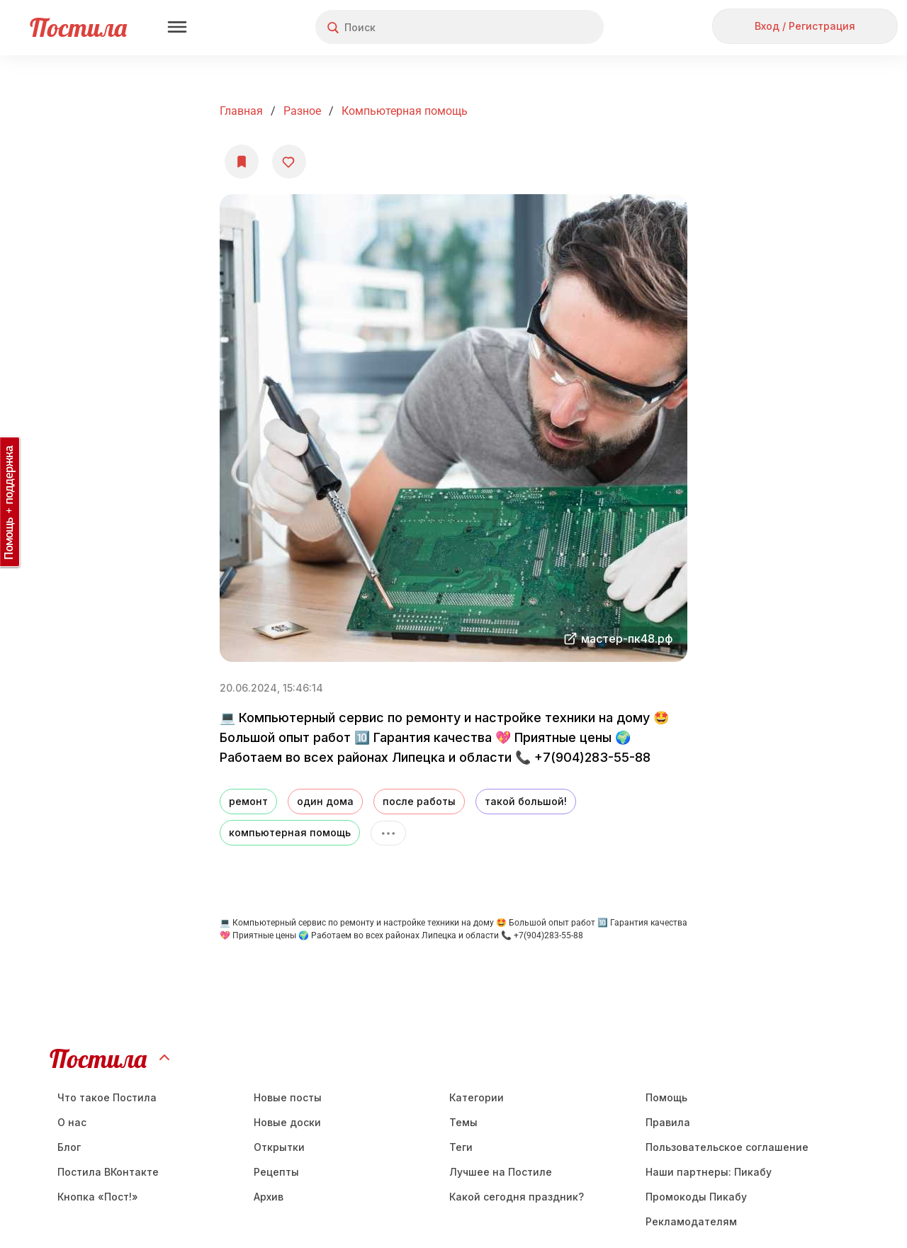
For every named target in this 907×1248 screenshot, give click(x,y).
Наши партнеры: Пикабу (709, 1172)
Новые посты (288, 1097)
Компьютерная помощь (405, 111)
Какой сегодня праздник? (516, 1197)
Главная (241, 111)
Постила (78, 27)
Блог (69, 1147)
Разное (302, 111)
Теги (461, 1147)
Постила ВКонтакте (108, 1172)
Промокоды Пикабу (696, 1197)
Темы (463, 1122)
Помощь (666, 1097)
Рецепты (276, 1172)
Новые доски (287, 1122)
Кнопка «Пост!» (97, 1197)
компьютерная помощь (290, 832)
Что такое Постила (107, 1097)
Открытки (279, 1147)
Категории (476, 1097)
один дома (325, 801)
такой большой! (526, 801)
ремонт (248, 801)
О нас (71, 1122)
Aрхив (268, 1197)
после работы (419, 801)
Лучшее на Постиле (500, 1172)
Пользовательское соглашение (727, 1147)
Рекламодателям (691, 1221)
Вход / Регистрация (805, 26)
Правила (668, 1122)
